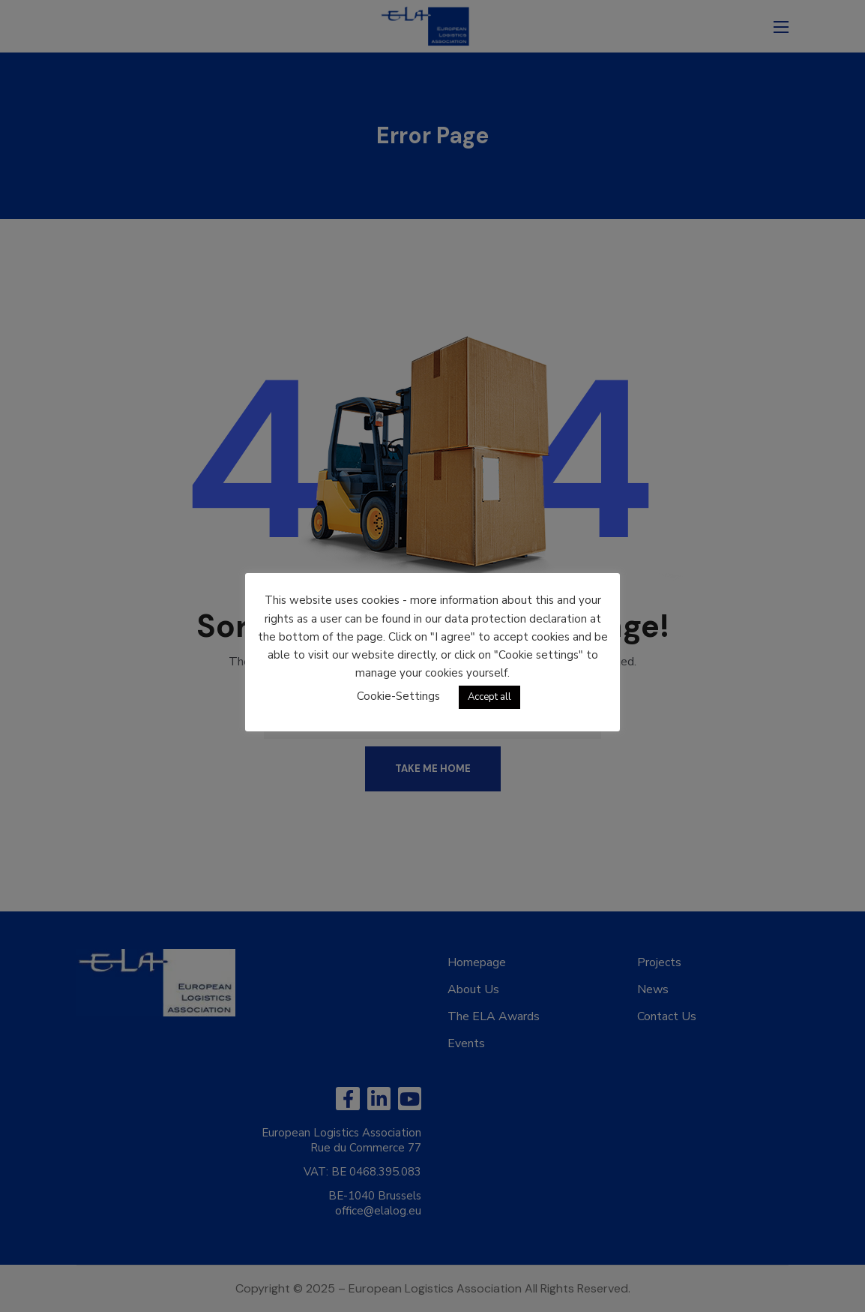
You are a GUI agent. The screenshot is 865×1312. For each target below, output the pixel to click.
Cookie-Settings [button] (398, 696)
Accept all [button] (489, 697)
